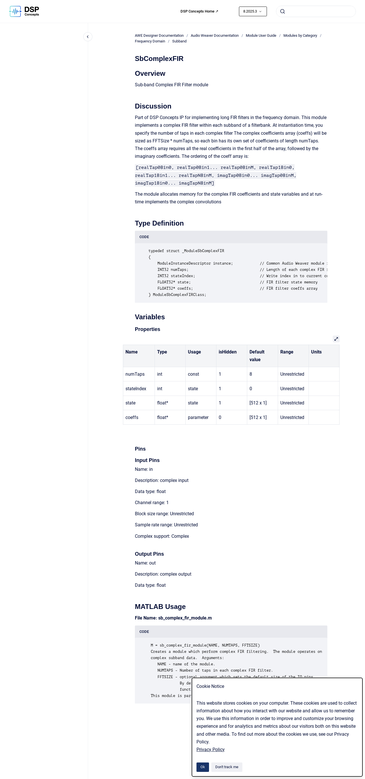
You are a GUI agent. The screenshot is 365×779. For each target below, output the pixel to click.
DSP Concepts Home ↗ (199, 11)
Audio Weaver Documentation (215, 35)
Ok (202, 767)
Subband (179, 41)
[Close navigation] (87, 36)
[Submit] (282, 11)
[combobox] (316, 11)
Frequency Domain (150, 41)
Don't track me (226, 767)
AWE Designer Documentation (159, 35)
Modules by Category (300, 35)
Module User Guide (261, 35)
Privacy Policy (210, 749)
